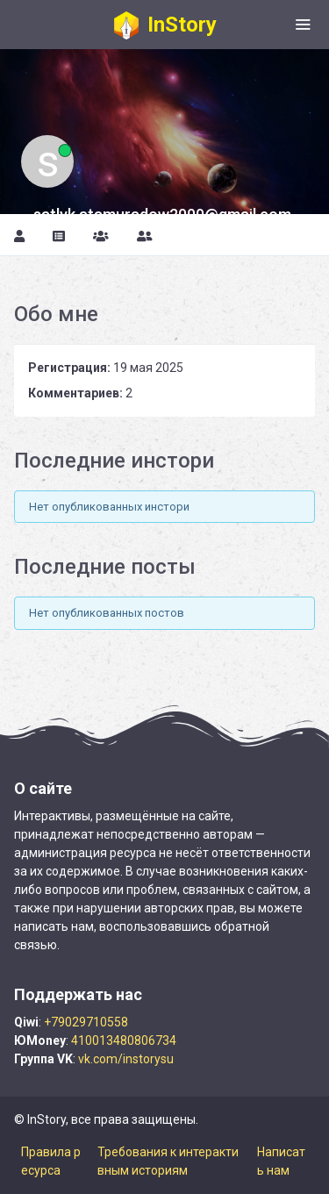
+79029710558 (86, 1022)
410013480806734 (123, 1040)
